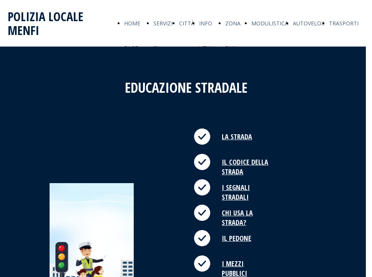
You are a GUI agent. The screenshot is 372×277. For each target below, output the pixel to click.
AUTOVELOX (308, 23)
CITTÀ (186, 23)
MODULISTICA (269, 23)
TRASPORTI (344, 23)
